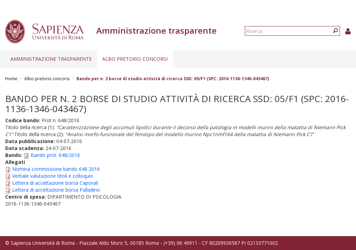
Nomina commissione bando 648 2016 (56, 169)
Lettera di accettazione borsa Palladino (56, 189)
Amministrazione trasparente (51, 59)
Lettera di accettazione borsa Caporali (55, 183)
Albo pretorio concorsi (135, 59)
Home (11, 79)
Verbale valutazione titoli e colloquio (52, 176)
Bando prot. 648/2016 (55, 155)
